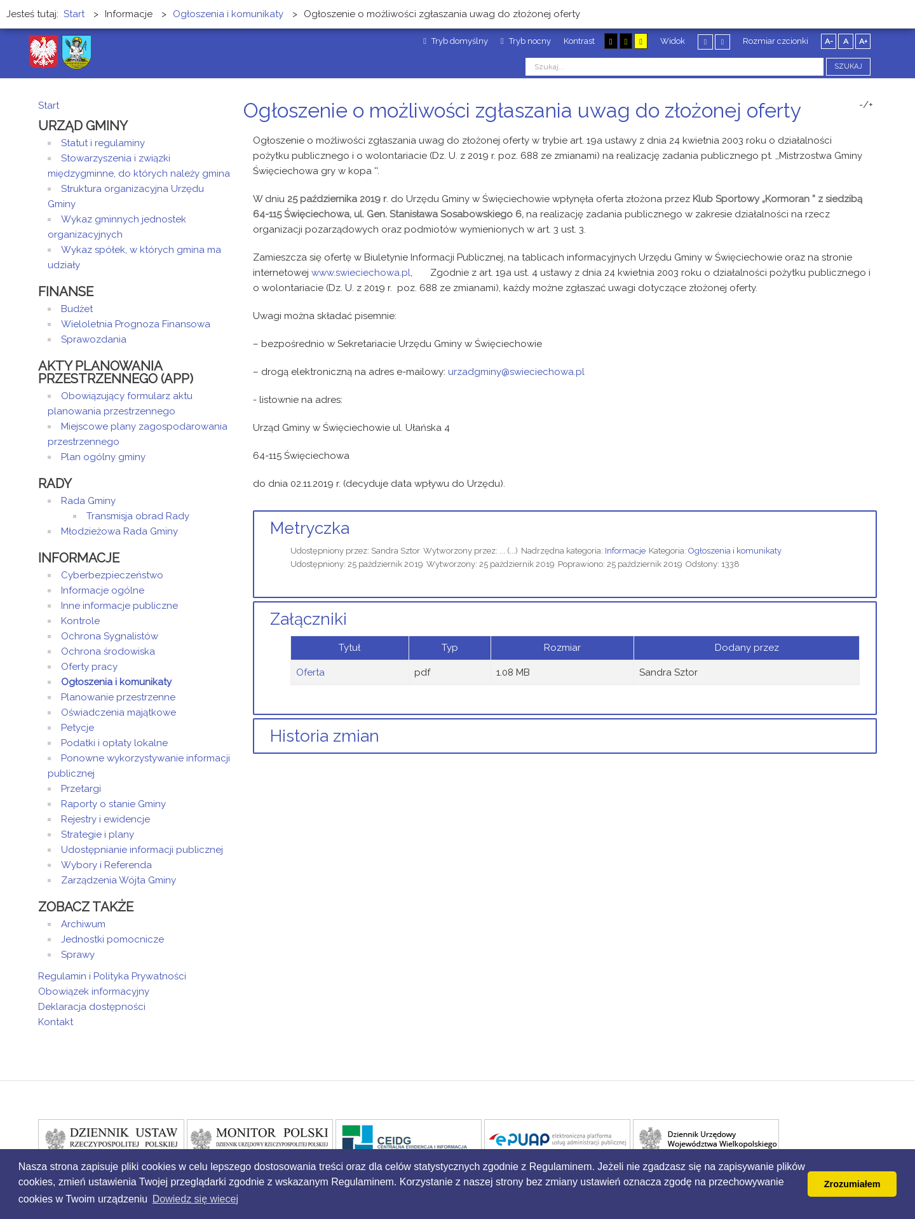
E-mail (873, 134)
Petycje (77, 727)
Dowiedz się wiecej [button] (195, 1199)
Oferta (310, 672)
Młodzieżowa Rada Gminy (119, 531)
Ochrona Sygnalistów (109, 636)
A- (829, 41)
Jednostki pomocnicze (112, 939)
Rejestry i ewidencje (105, 819)
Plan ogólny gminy (103, 457)
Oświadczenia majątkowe (118, 712)
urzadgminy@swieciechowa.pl (516, 372)
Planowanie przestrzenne (118, 697)
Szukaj (848, 66)
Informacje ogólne (102, 590)
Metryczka (309, 528)
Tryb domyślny (455, 41)
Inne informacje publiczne (119, 605)
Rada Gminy (88, 501)
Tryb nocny (526, 41)
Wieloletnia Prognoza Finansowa (135, 324)
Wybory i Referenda (106, 865)
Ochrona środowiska (108, 651)
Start (48, 105)
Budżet (77, 309)
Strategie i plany (97, 834)
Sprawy (78, 954)
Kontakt (55, 1022)
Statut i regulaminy (103, 143)
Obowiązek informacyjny (93, 991)
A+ (863, 41)
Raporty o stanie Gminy (113, 804)
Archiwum (83, 924)
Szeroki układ (722, 41)
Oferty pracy (89, 666)
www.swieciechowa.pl (360, 272)
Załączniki (308, 619)
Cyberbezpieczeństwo (112, 575)
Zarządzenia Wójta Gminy (118, 880)
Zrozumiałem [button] (852, 1184)
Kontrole (80, 621)
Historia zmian (324, 736)
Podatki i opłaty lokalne (114, 743)
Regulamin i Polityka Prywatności (112, 976)
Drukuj (857, 134)
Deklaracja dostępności (92, 1006)
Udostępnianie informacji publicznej (142, 849)
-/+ (866, 105)
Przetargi (81, 788)
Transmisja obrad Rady (137, 516)
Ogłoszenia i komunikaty (735, 550)
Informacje (625, 550)
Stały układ (705, 41)
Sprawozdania (93, 339)
